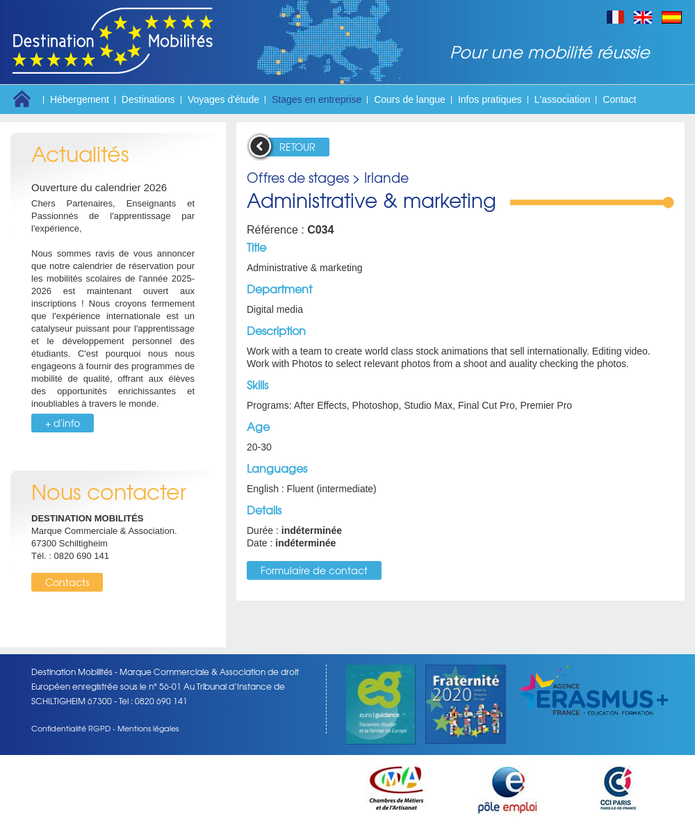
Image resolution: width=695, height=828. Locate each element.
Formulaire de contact (314, 570)
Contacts (67, 582)
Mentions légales (148, 727)
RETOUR (297, 147)
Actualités (80, 153)
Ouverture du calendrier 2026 (99, 187)
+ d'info (62, 423)
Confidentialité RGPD (71, 727)
